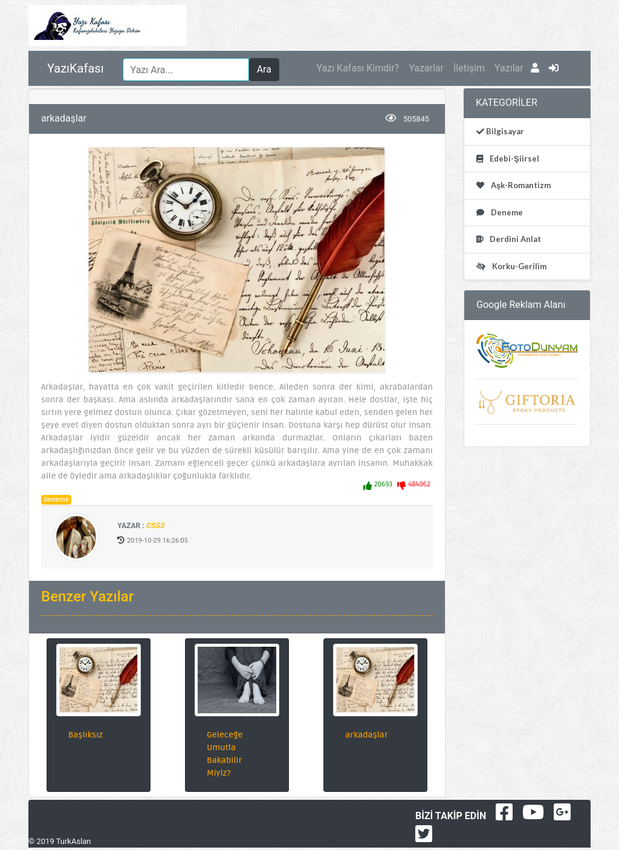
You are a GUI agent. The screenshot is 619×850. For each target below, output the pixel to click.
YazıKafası (75, 68)
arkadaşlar (366, 735)
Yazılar (508, 68)
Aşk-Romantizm (520, 185)
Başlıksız (85, 735)
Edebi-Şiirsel (513, 158)
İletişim (469, 68)
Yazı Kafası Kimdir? (357, 68)
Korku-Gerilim (518, 266)
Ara (264, 69)
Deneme (56, 499)
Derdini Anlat (514, 239)
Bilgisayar (504, 131)
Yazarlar (426, 68)
